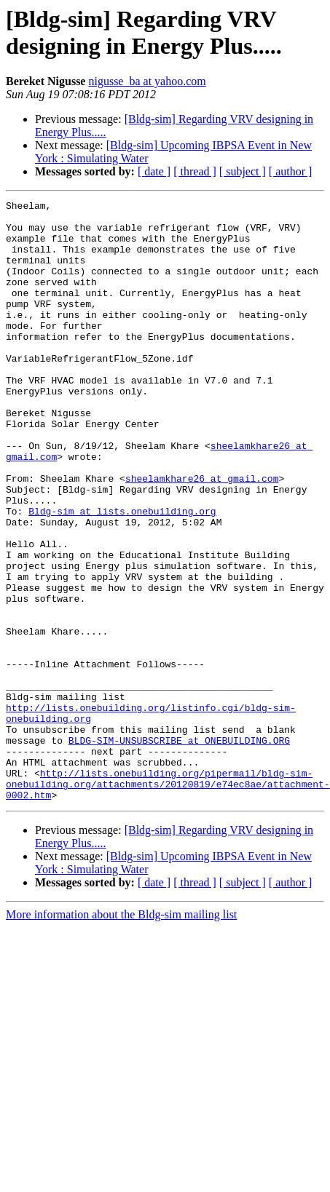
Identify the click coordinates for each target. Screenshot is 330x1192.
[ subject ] (242, 171)
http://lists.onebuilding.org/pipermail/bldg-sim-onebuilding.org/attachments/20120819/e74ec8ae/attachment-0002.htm (168, 901)
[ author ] (291, 171)
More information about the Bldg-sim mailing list (121, 1034)
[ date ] (154, 171)
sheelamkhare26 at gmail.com (202, 534)
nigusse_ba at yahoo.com (146, 81)
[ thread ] (194, 171)
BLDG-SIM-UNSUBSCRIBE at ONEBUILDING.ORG (179, 849)
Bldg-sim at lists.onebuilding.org (122, 574)
